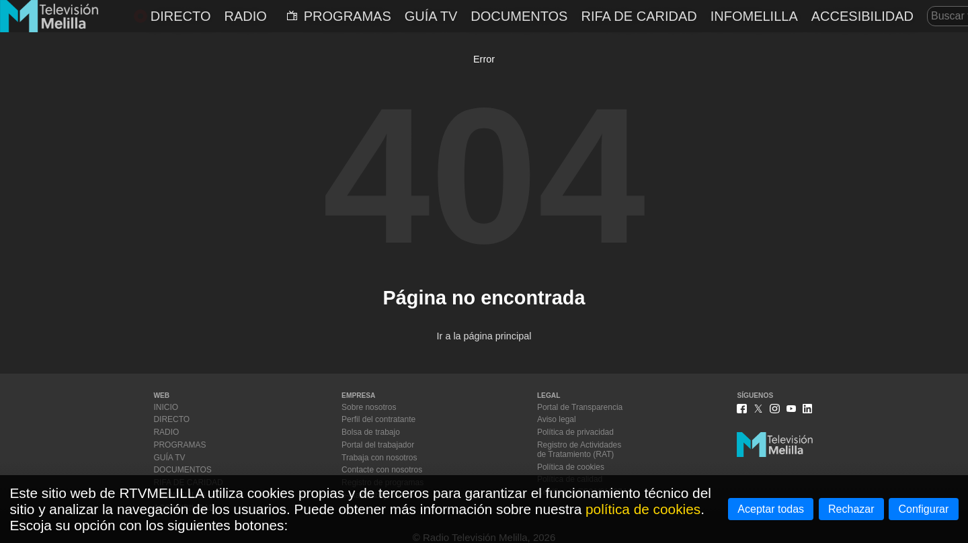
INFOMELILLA (754, 16)
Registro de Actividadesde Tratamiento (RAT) (579, 449)
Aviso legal (556, 419)
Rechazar (851, 509)
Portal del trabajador (377, 445)
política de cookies (643, 509)
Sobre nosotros (368, 407)
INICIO (165, 407)
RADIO (245, 16)
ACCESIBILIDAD (862, 16)
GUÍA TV (431, 16)
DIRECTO (172, 16)
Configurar (924, 509)
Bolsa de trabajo (370, 432)
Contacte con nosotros (381, 469)
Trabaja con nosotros (379, 457)
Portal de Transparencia (579, 407)
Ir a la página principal (484, 336)
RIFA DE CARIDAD (638, 16)
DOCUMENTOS (519, 16)
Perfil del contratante (378, 419)
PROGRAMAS (339, 16)
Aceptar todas (770, 509)
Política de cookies (570, 467)
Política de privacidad (575, 432)
